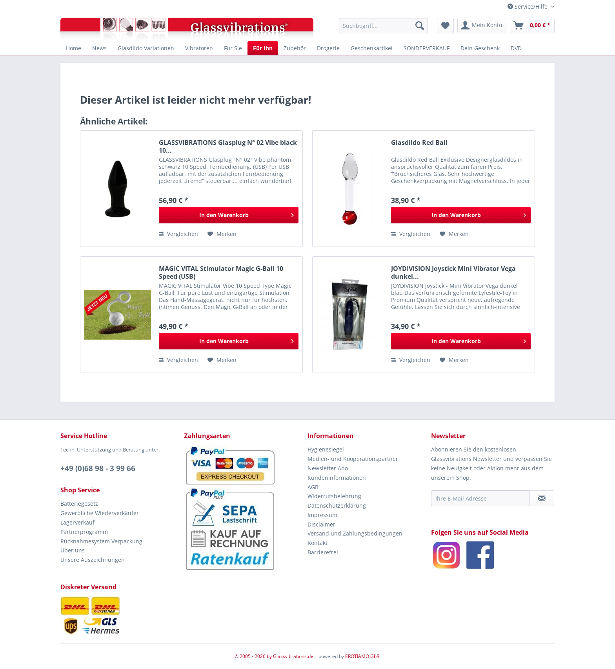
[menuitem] (383, 25)
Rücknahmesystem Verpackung (101, 541)
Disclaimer (321, 524)
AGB (313, 487)
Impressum (322, 515)
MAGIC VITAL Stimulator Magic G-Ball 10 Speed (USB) (221, 272)
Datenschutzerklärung (337, 505)
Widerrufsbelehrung (334, 496)
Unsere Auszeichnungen (92, 559)
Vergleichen (178, 234)
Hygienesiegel (326, 449)
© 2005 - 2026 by (254, 656)
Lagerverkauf (77, 522)
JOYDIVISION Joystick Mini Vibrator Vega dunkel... (453, 272)
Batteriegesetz (79, 503)
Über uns (72, 550)
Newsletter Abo (328, 468)
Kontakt (318, 543)
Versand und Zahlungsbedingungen (355, 533)
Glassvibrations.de (293, 656)
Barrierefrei (323, 552)
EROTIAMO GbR (362, 656)
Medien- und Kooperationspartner (353, 458)
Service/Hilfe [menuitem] (528, 6)
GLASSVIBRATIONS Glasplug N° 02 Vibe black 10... (228, 146)
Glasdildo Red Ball (419, 143)
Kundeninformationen (337, 477)
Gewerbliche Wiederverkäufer (99, 513)
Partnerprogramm (84, 532)
